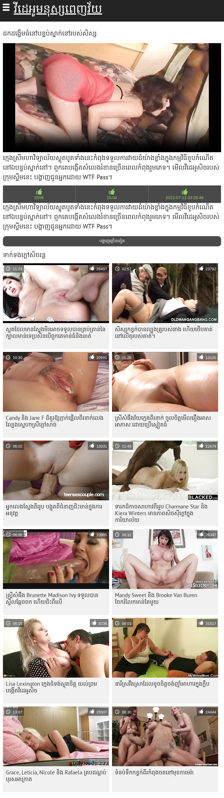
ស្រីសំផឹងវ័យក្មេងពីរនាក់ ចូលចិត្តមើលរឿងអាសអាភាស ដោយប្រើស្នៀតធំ (163, 421)
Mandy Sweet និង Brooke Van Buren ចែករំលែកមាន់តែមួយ (156, 598)
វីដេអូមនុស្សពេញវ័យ (58, 8)
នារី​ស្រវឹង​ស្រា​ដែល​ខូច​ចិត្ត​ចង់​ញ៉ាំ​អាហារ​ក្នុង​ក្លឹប (162, 683)
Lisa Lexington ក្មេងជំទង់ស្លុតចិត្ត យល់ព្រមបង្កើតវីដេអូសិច (51, 687)
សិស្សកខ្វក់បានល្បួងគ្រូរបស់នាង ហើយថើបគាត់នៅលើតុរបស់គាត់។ (164, 332)
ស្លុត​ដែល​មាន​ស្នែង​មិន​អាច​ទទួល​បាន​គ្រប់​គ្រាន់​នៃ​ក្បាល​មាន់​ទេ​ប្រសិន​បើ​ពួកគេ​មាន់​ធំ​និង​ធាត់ (56, 332)
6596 (39, 197)
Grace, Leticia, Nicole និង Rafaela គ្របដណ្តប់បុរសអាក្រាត (56, 776)
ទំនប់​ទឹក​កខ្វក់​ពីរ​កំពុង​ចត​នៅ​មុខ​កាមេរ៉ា (154, 772)
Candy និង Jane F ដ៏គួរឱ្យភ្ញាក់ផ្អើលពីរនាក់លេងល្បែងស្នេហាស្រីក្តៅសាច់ (55, 421)
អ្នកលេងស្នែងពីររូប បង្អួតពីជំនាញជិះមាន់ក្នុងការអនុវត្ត (54, 510)
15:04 (112, 197)
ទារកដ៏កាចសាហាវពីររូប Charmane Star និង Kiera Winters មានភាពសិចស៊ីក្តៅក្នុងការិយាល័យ (161, 513)
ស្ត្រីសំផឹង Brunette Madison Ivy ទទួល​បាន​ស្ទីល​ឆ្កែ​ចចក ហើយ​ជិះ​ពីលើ (52, 598)
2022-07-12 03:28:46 (185, 197)
